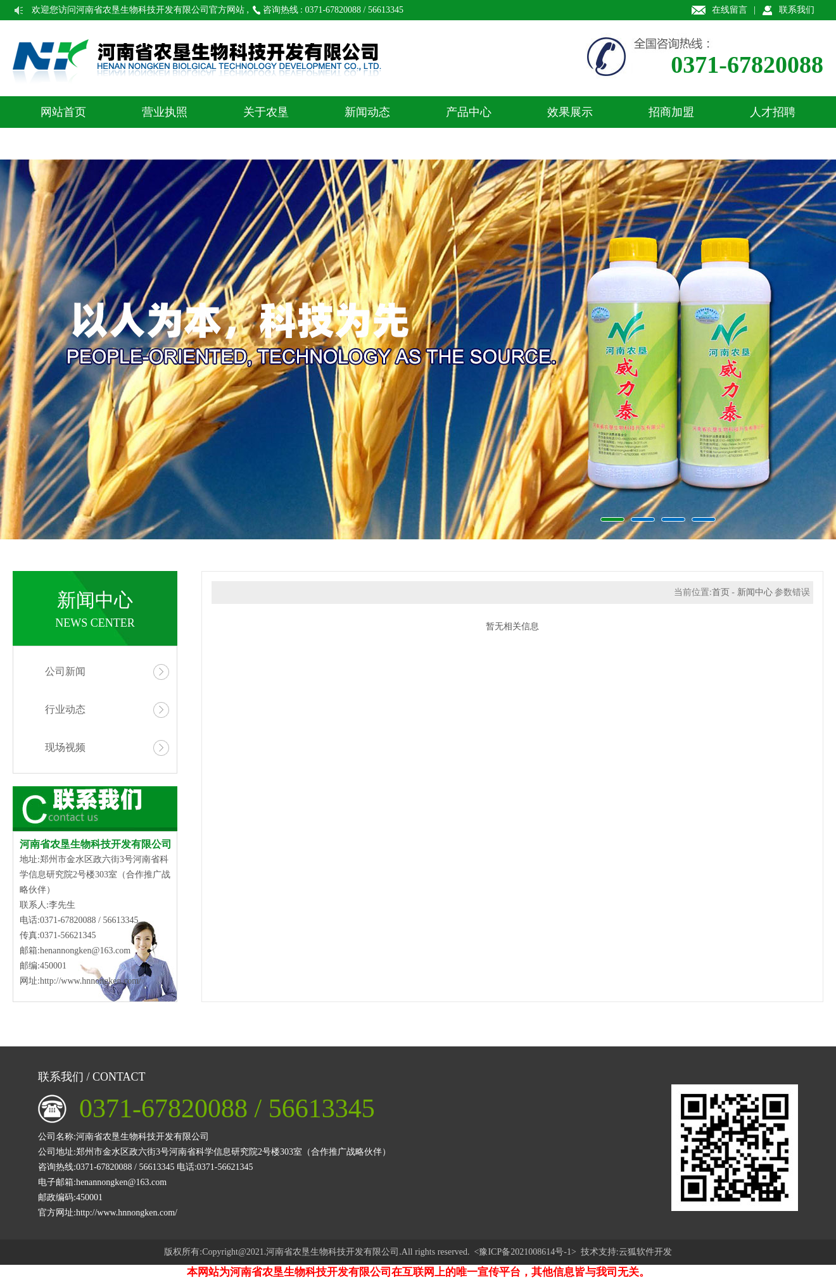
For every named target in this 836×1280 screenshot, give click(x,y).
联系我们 (796, 10)
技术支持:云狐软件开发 (626, 1252)
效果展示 (570, 112)
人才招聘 (772, 112)
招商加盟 (671, 112)
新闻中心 (755, 592)
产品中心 (468, 112)
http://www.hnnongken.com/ (90, 981)
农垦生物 (418, 349)
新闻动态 (367, 112)
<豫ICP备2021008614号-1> (525, 1252)
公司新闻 (65, 671)
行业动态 (65, 709)
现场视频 (65, 747)
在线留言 (729, 10)
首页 (721, 592)
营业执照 (164, 112)
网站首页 (63, 112)
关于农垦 (266, 112)
